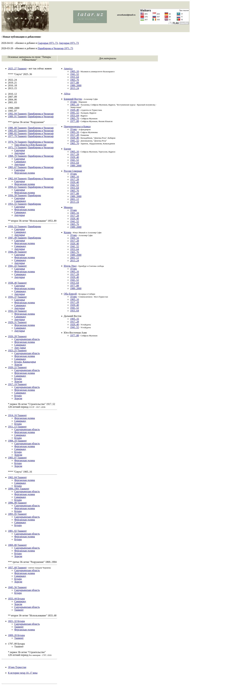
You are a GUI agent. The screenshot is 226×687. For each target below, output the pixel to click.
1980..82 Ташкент (17, 133)
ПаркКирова (34, 195)
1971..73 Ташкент (17, 147)
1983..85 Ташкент (17, 130)
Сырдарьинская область (27, 339)
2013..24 (74, 88)
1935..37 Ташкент (17, 297)
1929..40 (74, 110)
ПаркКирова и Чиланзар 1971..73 (55, 48)
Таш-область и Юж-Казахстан (30, 144)
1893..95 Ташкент (17, 514)
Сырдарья (19, 150)
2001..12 (74, 199)
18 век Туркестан (17, 667)
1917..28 (74, 135)
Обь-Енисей (70, 293)
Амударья (19, 153)
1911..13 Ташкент (17, 426)
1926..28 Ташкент (17, 336)
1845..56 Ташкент (17, 587)
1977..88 (74, 82)
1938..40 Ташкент (17, 282)
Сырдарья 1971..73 (48, 43)
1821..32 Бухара (16, 621)
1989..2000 (75, 85)
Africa (67, 93)
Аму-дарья (20, 347)
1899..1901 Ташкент (18, 488)
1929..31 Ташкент (17, 322)
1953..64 (74, 77)
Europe (67, 148)
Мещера (68, 207)
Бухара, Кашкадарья (25, 361)
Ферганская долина (24, 173)
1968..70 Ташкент (17, 156)
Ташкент (19, 610)
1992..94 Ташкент (17, 113)
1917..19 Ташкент (17, 384)
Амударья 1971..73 (69, 43)
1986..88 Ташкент (17, 127)
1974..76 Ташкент (17, 142)
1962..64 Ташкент (17, 178)
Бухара (18, 378)
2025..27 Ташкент (17, 68)
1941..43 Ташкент (17, 266)
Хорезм (18, 364)
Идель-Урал (70, 266)
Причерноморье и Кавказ (77, 126)
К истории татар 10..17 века (23, 672)
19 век (73, 101)
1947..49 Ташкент (17, 237)
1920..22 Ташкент (17, 367)
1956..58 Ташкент (17, 195)
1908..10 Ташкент (17, 440)
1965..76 (74, 79)
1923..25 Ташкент (17, 350)
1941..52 (74, 74)
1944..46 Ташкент (17, 251)
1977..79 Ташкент (17, 136)
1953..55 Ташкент (17, 204)
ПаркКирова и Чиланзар (41, 113)
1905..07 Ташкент (17, 457)
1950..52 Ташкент (17, 226)
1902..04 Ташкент (17, 477)
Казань (67, 232)
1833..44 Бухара (16, 598)
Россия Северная (73, 171)
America (68, 68)
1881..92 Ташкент (17, 531)
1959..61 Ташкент (17, 187)
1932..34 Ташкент (17, 311)
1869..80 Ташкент (17, 545)
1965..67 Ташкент (17, 167)
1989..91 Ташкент (17, 116)
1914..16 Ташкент (17, 415)
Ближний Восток (73, 99)
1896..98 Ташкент (17, 502)
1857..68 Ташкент (17, 567)
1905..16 (74, 71)
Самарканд (20, 161)
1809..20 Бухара (16, 635)
